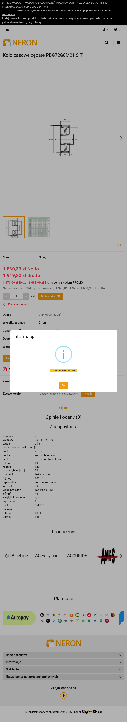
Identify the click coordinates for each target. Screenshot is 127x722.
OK (63, 385)
